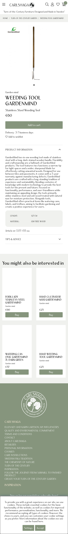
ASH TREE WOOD (38, 221)
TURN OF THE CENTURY (17, 465)
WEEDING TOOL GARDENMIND (52, 18)
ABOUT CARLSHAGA (15, 441)
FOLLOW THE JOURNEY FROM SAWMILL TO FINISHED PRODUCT (33, 474)
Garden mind (11, 92)
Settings (28, 528)
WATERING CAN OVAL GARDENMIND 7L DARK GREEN (16, 357)
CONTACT (10, 437)
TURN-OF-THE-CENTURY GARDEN (24, 18)
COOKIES (9, 451)
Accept (40, 528)
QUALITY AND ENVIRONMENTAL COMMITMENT (30, 430)
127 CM (34, 216)
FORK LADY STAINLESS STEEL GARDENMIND (15, 299)
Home (5, 18)
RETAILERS (10, 444)
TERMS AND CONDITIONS (18, 434)
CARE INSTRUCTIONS (16, 455)
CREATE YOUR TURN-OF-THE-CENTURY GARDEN (30, 478)
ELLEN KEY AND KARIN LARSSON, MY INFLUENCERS (32, 427)
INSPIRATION (11, 469)
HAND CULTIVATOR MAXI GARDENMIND (50, 298)
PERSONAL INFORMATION (18, 448)
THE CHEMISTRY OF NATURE (20, 462)
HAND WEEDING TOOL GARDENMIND (50, 355)
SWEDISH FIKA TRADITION (18, 458)
